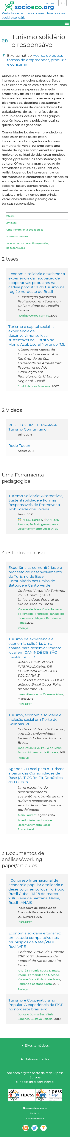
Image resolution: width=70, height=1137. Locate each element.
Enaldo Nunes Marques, (34, 386)
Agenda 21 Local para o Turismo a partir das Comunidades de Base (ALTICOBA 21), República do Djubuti (36, 775)
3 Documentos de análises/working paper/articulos (27, 245)
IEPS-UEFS (25, 704)
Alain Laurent (27, 815)
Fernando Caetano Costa (35, 984)
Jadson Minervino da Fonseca (38, 752)
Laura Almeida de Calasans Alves (40, 694)
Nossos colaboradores (35, 1108)
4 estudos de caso (17, 236)
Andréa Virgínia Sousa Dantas (38, 970)
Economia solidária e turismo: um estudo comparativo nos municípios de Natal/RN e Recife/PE (34, 940)
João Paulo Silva (29, 748)
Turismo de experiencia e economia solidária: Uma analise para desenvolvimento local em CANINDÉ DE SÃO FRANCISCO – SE (34, 648)
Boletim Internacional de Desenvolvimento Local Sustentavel (35, 825)
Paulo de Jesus (51, 748)
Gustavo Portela (41, 1019)
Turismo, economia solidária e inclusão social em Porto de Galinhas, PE (34, 719)
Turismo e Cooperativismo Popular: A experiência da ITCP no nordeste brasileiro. (35, 1004)
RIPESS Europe (32, 520)
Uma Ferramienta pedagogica (24, 229)
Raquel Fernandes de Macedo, (39, 975)
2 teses (10, 215)
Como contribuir (35, 1118)
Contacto (35, 1113)
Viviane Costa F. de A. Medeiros (39, 979)
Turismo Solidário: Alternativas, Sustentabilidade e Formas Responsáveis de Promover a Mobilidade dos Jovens (35, 502)
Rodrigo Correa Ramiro (33, 315)
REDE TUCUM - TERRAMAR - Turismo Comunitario (34, 427)
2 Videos (11, 222)
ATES (54, 528)
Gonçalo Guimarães (31, 1014)
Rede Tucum (20, 445)
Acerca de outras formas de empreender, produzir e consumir (36, 60)
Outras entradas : (37, 1059)
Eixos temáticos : (37, 1045)
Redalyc (23, 628)
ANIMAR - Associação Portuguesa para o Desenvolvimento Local (39, 524)
